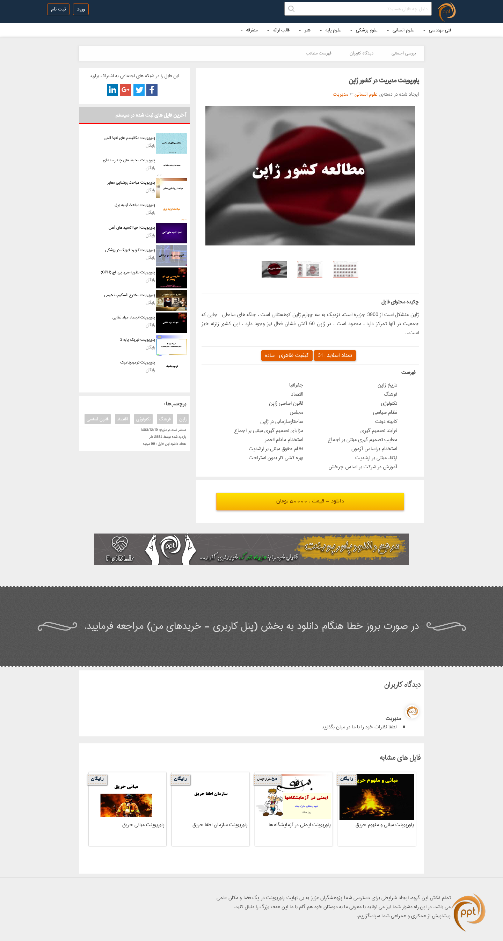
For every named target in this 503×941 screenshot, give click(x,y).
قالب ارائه (278, 30)
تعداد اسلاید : (335, 355)
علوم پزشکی (364, 30)
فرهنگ (165, 419)
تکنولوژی (143, 419)
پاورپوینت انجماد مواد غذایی (133, 317)
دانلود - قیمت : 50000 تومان (310, 502)
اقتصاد (122, 419)
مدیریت (340, 94)
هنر (305, 30)
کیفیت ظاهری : (287, 355)
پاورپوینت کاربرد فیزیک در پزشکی (130, 249)
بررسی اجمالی (404, 53)
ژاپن (183, 419)
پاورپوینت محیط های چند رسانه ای (129, 160)
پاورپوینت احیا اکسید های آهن (132, 227)
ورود (81, 9)
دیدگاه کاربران (361, 53)
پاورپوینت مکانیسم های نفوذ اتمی (129, 137)
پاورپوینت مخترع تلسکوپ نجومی (129, 295)
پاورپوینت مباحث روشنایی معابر (131, 182)
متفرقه (249, 30)
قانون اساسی (98, 419)
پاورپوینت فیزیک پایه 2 (137, 339)
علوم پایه (330, 30)
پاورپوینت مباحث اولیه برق (135, 204)
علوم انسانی (400, 30)
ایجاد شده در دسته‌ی (398, 94)
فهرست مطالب (318, 53)
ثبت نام (58, 9)
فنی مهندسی (437, 30)
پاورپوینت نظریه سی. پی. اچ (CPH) (128, 272)
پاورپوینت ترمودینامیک (137, 362)
